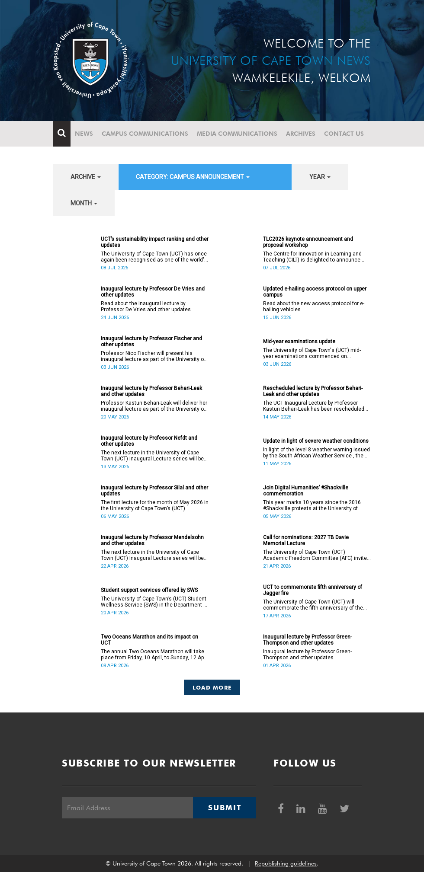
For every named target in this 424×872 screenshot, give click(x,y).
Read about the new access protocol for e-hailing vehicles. (313, 306)
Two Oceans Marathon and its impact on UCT (149, 640)
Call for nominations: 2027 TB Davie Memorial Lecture (306, 540)
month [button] (84, 203)
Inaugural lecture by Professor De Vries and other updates (153, 292)
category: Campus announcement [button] (193, 176)
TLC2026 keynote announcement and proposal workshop (308, 242)
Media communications (237, 133)
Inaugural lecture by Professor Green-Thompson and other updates (307, 640)
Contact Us (344, 133)
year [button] (320, 176)
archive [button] (86, 176)
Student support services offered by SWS (149, 590)
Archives (300, 133)
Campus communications (145, 133)
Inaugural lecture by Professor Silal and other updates (154, 491)
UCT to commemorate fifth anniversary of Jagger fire (312, 590)
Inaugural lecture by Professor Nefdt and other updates (149, 441)
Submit (224, 807)
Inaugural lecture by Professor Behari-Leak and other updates (151, 391)
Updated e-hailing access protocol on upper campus (314, 292)
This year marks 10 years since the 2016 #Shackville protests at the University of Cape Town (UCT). (312, 505)
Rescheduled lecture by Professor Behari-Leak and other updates (313, 391)
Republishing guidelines (286, 863)
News (84, 133)
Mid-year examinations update (299, 342)
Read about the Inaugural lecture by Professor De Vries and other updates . (147, 306)
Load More (212, 687)
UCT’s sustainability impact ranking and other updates (155, 242)
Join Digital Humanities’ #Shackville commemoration (305, 491)
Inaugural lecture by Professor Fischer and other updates (151, 341)
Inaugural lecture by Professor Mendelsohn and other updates (152, 540)
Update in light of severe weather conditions (316, 441)
